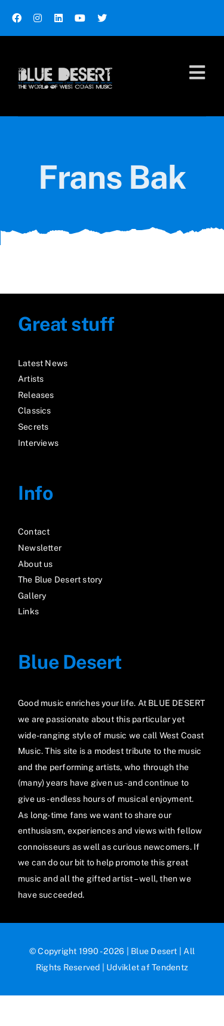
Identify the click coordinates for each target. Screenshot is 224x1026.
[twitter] (102, 18)
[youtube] (80, 18)
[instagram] (37, 18)
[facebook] (17, 18)
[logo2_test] (65, 64)
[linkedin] (58, 18)
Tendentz (170, 967)
